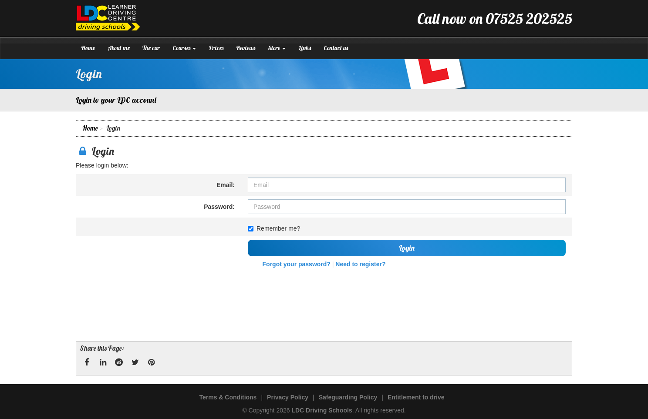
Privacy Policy (287, 397)
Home (88, 48)
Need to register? (360, 264)
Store (277, 48)
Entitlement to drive (416, 397)
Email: (225, 184)
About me (119, 48)
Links (304, 48)
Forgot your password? (297, 264)
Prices (216, 48)
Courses (184, 48)
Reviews (245, 48)
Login (407, 248)
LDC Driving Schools (321, 410)
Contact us (336, 48)
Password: (219, 206)
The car (151, 48)
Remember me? (274, 228)
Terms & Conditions (227, 397)
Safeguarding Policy (348, 397)
